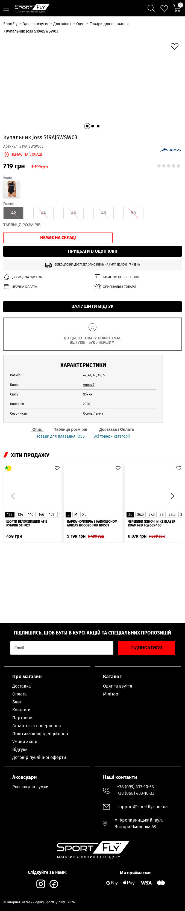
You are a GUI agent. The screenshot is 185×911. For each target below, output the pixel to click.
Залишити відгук (93, 306)
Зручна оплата (20, 286)
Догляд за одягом (23, 277)
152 (51, 514)
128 (10, 514)
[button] (87, 126)
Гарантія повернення (116, 277)
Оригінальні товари (115, 286)
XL (84, 514)
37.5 (152, 514)
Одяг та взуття (117, 686)
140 (31, 514)
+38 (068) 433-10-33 (135, 793)
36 (130, 514)
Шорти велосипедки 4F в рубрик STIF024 (26, 523)
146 (41, 514)
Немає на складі (58, 237)
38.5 (172, 514)
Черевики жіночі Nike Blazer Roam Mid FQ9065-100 (151, 523)
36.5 (140, 514)
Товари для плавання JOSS (61, 436)
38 (162, 514)
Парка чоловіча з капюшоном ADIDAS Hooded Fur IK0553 (92, 523)
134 (20, 514)
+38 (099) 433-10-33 (135, 786)
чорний (89, 385)
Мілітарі (111, 694)
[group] (92, 84)
